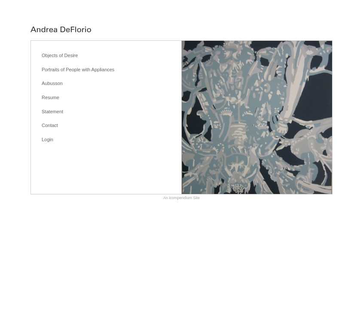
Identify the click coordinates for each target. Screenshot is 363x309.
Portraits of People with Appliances (78, 69)
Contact (50, 125)
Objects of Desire (60, 55)
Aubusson (52, 83)
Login (47, 139)
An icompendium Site (181, 198)
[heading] (61, 30)
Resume (50, 97)
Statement (52, 111)
